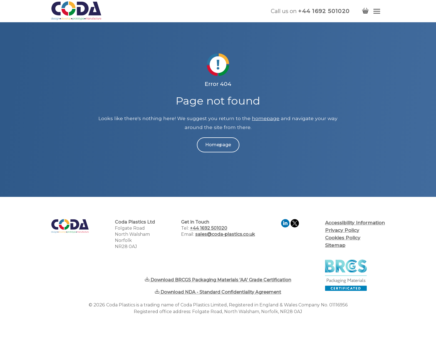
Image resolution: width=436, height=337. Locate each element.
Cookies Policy (342, 238)
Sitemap (335, 245)
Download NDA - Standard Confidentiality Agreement (218, 292)
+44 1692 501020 (324, 11)
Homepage (218, 144)
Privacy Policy (342, 230)
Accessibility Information (355, 223)
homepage (265, 118)
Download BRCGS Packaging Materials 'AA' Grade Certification (218, 280)
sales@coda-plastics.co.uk (225, 234)
